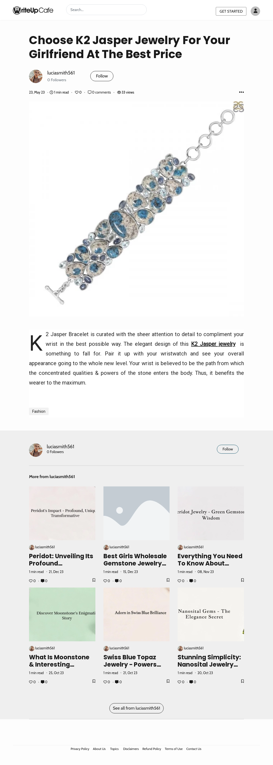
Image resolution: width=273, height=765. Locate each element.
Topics (114, 749)
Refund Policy (151, 749)
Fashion (38, 411)
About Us (99, 749)
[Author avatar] (255, 11)
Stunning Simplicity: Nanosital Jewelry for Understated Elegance (209, 668)
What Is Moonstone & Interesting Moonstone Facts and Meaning (59, 668)
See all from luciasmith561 (136, 708)
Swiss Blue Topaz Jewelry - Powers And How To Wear (130, 664)
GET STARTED (231, 11)
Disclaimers (131, 749)
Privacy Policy (80, 749)
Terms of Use (173, 749)
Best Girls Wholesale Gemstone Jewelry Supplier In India (135, 563)
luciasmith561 (61, 73)
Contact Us (193, 749)
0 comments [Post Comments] (100, 92)
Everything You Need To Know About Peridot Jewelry (210, 563)
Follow (102, 76)
